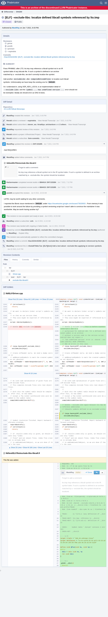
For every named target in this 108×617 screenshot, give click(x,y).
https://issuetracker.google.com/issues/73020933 (66, 204)
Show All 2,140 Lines (31, 299)
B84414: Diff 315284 (48, 182)
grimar (9, 43)
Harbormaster (12, 182)
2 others (62, 124)
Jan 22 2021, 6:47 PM (15, 249)
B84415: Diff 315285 (48, 187)
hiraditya (41, 124)
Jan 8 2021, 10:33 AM (39, 193)
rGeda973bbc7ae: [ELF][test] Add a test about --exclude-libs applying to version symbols (65, 246)
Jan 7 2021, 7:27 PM (65, 187)
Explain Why (24, 233)
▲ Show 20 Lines (15, 447)
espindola (11, 51)
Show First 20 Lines (15, 299)
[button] (106, 3)
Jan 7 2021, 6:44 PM (51, 144)
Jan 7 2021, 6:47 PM (41, 157)
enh (31, 221)
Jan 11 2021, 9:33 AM (57, 226)
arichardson (51, 124)
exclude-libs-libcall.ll (20, 280)
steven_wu (32, 124)
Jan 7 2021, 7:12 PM (65, 182)
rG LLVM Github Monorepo (14, 109)
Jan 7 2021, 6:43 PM (38, 116)
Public (19, 22)
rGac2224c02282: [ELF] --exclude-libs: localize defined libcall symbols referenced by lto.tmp (39, 57)
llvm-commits (33, 138)
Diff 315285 (37, 144)
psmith (9, 46)
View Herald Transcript (46, 121)
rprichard (10, 49)
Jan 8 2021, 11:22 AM (43, 221)
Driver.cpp (17, 274)
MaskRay (16, 28)
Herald (9, 121)
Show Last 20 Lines (45, 447)
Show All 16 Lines (30, 373)
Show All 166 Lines (30, 447)
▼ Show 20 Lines (46, 299)
